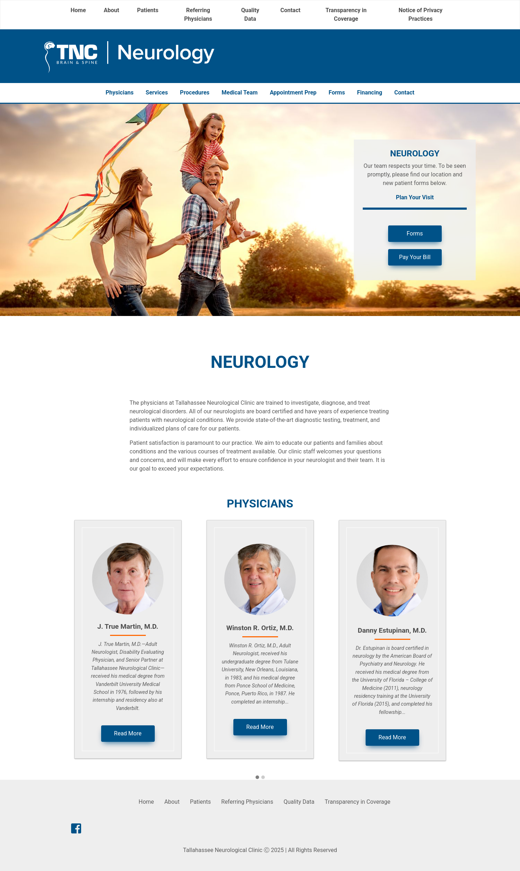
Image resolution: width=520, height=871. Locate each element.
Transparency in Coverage (346, 14)
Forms (337, 92)
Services (157, 92)
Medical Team (240, 92)
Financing (369, 92)
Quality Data (250, 14)
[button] (257, 777)
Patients (147, 10)
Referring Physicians (198, 14)
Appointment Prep (293, 92)
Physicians (120, 92)
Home (78, 10)
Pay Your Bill (415, 257)
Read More (128, 733)
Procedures (194, 92)
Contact (290, 10)
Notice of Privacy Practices (420, 14)
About (111, 10)
